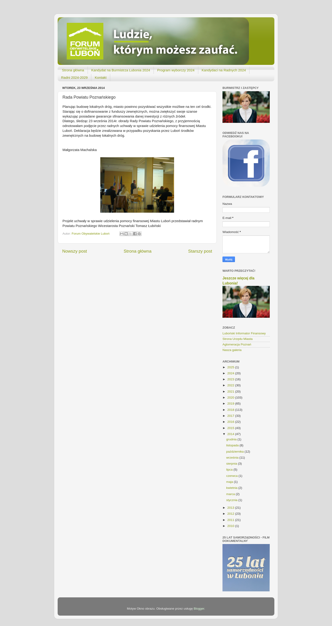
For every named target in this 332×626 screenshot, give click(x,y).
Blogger (199, 608)
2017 (231, 415)
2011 (231, 520)
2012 (231, 513)
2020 (231, 397)
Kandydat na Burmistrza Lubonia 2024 (120, 70)
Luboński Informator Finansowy (244, 333)
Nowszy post (74, 251)
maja (230, 482)
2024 (231, 373)
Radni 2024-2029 (74, 77)
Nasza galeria (232, 350)
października (235, 451)
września (232, 457)
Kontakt (101, 77)
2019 (231, 403)
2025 (231, 367)
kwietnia (232, 488)
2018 (231, 409)
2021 (231, 391)
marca (231, 494)
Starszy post (200, 251)
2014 (231, 434)
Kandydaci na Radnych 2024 (224, 70)
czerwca (232, 476)
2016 (231, 421)
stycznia (232, 500)
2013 (231, 507)
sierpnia (232, 463)
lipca (230, 469)
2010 (231, 526)
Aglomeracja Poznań (236, 344)
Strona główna (73, 70)
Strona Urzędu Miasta (237, 339)
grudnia (231, 439)
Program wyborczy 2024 (176, 70)
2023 (231, 379)
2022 (231, 385)
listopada (233, 445)
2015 (231, 428)
